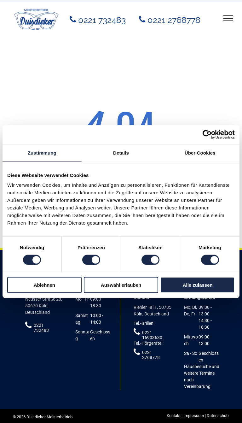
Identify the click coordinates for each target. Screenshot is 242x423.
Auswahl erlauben (121, 285)
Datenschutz (218, 415)
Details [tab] (121, 152)
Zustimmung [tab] (42, 152)
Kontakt (174, 415)
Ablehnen (44, 285)
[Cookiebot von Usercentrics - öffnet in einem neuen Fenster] (207, 134)
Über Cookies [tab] (200, 152)
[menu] (228, 18)
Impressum (193, 415)
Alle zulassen (198, 285)
